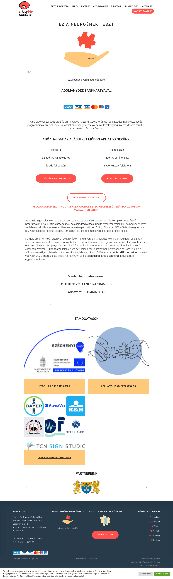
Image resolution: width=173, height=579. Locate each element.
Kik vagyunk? (131, 6)
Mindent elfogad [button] (162, 574)
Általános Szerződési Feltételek (148, 566)
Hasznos (85, 6)
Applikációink (100, 6)
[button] (27, 487)
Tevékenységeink (60, 6)
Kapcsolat (146, 6)
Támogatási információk (68, 528)
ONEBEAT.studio (91, 559)
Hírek (75, 6)
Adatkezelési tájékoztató (151, 559)
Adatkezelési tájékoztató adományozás (145, 562)
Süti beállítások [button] (146, 574)
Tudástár (116, 6)
